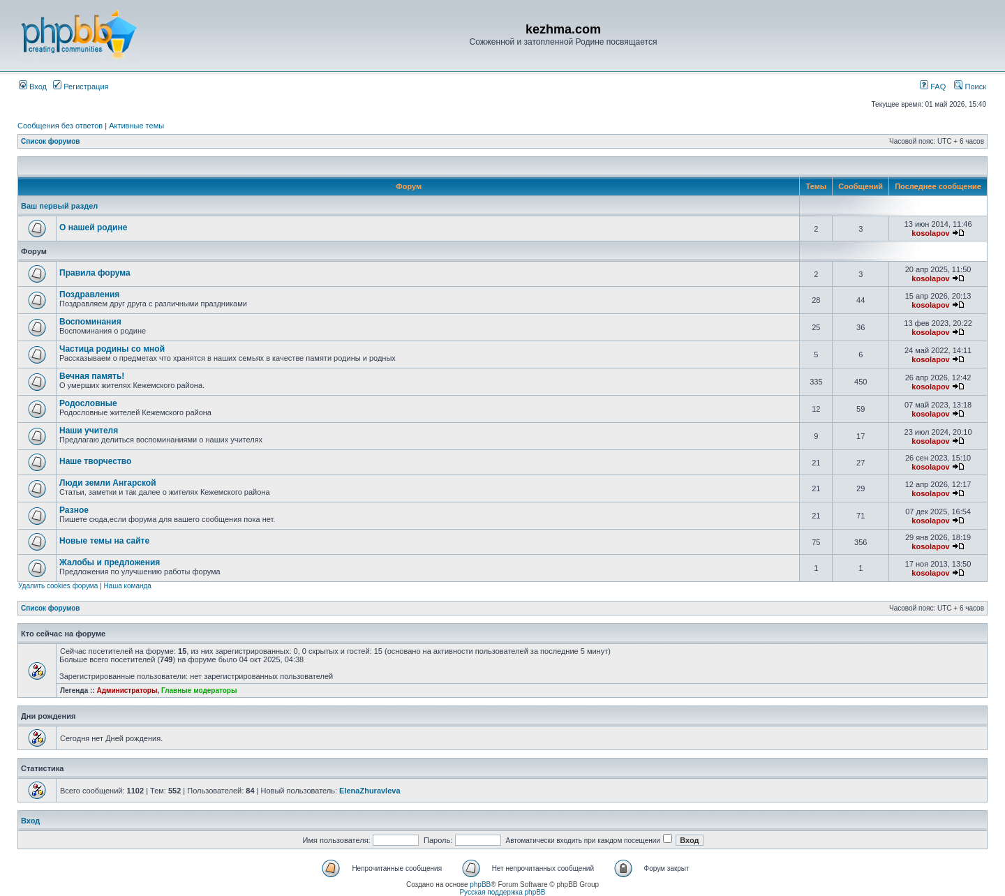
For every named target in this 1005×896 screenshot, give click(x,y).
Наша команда (127, 586)
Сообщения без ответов (60, 125)
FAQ (933, 86)
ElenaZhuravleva (369, 790)
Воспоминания (90, 322)
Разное (74, 510)
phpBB (480, 884)
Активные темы (136, 125)
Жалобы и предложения (109, 562)
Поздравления (89, 294)
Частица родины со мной (112, 349)
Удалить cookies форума (58, 586)
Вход (33, 86)
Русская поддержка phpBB (502, 892)
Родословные (88, 403)
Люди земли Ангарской (107, 483)
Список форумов (50, 141)
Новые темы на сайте (104, 541)
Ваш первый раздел (59, 206)
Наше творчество (95, 461)
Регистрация (80, 86)
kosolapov (930, 233)
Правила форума (95, 273)
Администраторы (126, 690)
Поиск (970, 86)
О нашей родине (93, 227)
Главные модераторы (199, 690)
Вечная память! (91, 376)
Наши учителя (88, 430)
